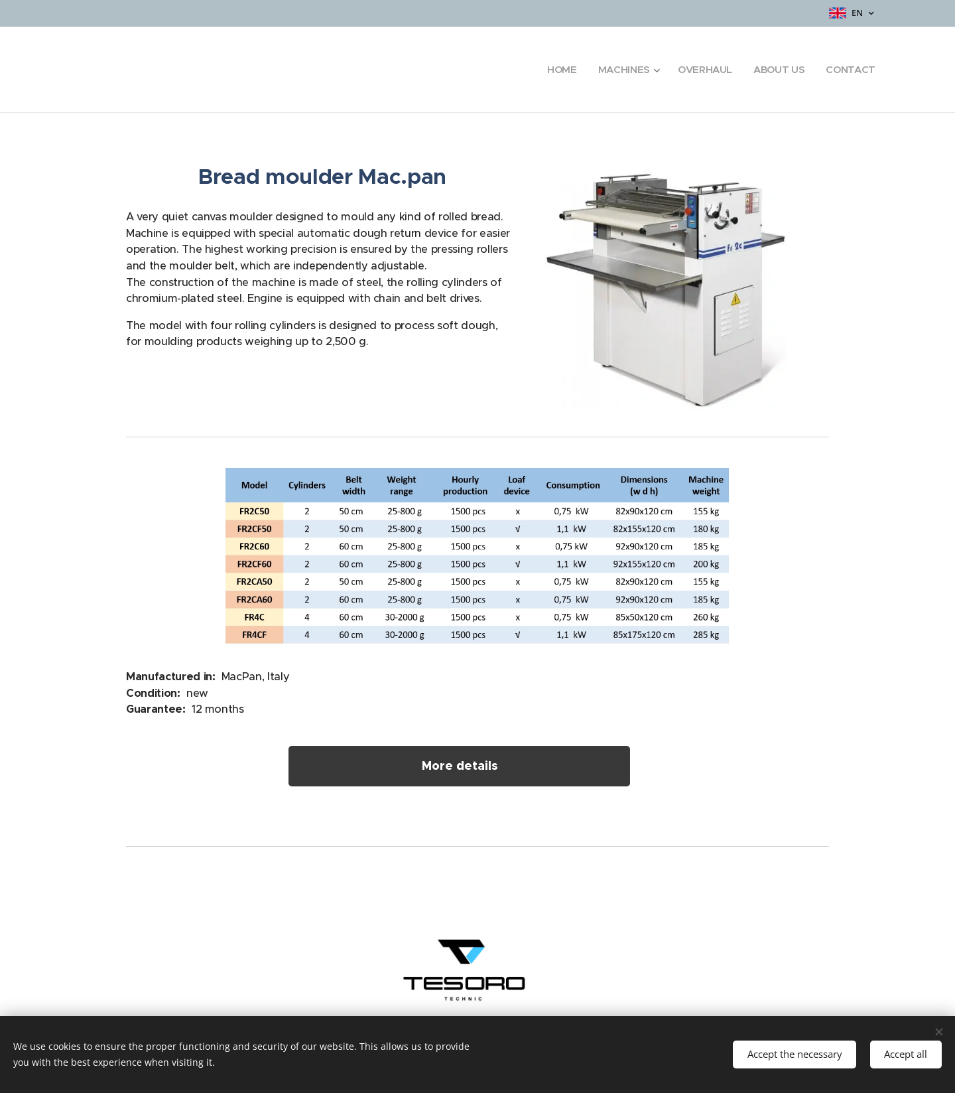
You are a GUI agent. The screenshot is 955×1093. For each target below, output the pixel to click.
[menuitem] (558, 69)
